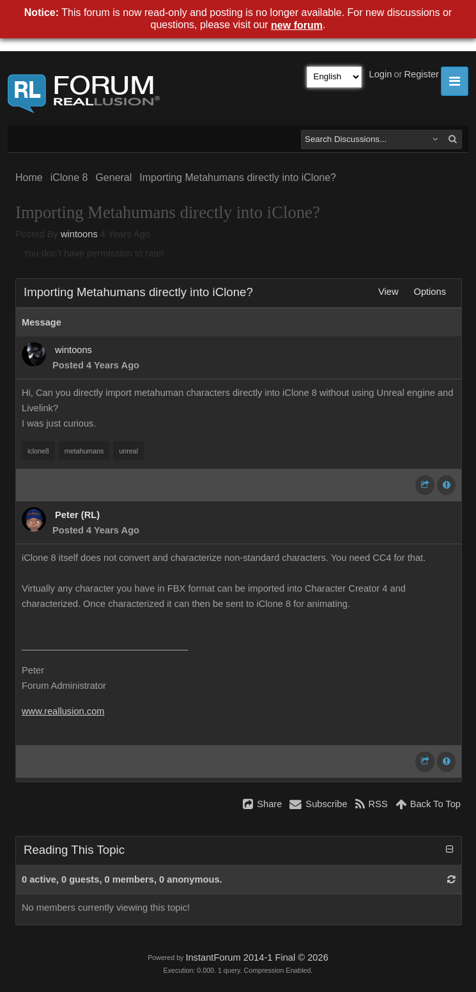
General (113, 177)
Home (29, 177)
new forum (297, 25)
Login (380, 74)
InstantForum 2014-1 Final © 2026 (256, 957)
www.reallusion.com (63, 711)
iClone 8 (69, 177)
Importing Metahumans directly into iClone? (237, 177)
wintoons (79, 234)
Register (421, 74)
